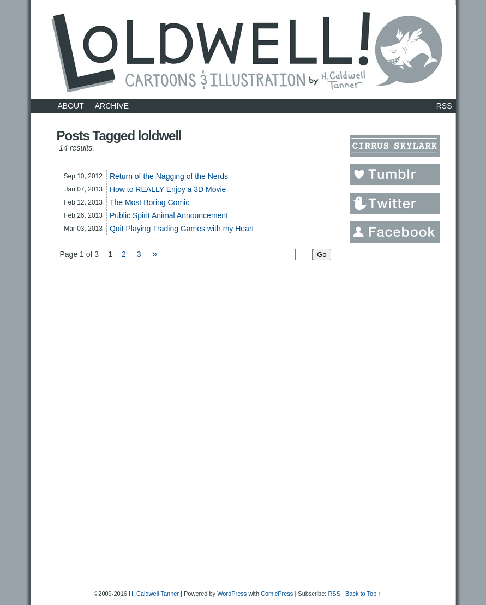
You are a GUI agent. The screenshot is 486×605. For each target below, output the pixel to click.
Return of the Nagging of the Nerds (169, 176)
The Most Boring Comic (149, 202)
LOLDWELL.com (243, 52)
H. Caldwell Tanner (154, 593)
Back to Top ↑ (363, 593)
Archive (112, 105)
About (71, 105)
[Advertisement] (393, 414)
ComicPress (277, 593)
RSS (444, 105)
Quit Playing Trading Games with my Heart (182, 228)
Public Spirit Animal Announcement (169, 215)
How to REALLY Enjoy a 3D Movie (168, 189)
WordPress (232, 593)
